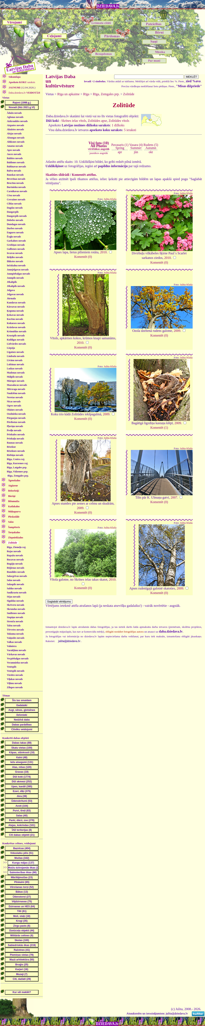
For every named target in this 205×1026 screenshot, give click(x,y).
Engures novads (15, 232)
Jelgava (11, 290)
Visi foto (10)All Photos (98, 145)
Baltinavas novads (16, 166)
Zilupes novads (15, 687)
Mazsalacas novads (17, 385)
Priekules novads (16, 434)
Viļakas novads (15, 679)
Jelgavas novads (15, 294)
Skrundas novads (16, 609)
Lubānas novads (15, 364)
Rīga (86, 94)
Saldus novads (14, 588)
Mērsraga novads (16, 389)
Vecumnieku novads (17, 662)
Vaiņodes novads (15, 637)
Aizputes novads (15, 125)
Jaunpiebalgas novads (18, 273)
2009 (177, 330)
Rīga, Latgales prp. (17, 467)
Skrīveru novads (15, 604)
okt (151, 152)
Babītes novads (15, 158)
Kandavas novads (16, 302)
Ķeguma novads (15, 310)
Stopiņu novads (15, 617)
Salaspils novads (15, 584)
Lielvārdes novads (16, 343)
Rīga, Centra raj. (16, 459)
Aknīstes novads (15, 129)
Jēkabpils (12, 282)
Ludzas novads (14, 368)
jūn (136, 152)
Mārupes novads (15, 380)
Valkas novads (14, 642)
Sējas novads (13, 596)
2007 (174, 497)
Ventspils (11, 666)
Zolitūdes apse (97, 120)
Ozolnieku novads (16, 413)
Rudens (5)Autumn (151, 146)
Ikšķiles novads (15, 257)
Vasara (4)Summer (136, 146)
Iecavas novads (15, 253)
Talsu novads (14, 625)
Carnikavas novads (17, 191)
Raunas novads (15, 442)
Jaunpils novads (15, 277)
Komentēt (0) (83, 256)
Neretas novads (15, 397)
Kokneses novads (16, 323)
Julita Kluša (110, 199)
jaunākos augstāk (98, 153)
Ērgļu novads (14, 236)
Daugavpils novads (17, 216)
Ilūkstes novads (15, 261)
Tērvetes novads (15, 629)
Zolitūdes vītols (119, 120)
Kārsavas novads (16, 306)
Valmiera (11, 646)
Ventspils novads (15, 670)
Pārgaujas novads (16, 418)
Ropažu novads (15, 555)
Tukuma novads (15, 633)
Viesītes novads (15, 675)
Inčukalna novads (16, 265)
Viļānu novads (14, 683)
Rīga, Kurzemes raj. (17, 463)
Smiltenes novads (16, 613)
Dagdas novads (15, 207)
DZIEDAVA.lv (108, 6)
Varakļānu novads (16, 650)
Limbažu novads (15, 356)
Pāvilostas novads (16, 422)
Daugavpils (13, 211)
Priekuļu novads (15, 438)
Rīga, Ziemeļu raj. (16, 547)
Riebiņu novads (15, 455)
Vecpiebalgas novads (17, 658)
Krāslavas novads (16, 327)
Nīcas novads (14, 401)
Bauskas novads (15, 174)
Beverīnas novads (16, 178)
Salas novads (13, 580)
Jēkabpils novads (16, 286)
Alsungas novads (16, 137)
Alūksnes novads (16, 141)
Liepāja (11, 347)
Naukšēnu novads (16, 393)
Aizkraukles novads (17, 121)
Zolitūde (128, 94)
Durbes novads (14, 228)
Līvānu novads (14, 360)
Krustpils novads (16, 335)
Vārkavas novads (16, 654)
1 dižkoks (118, 125)
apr (120, 152)
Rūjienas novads (15, 567)
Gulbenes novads (16, 249)
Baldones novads (16, 162)
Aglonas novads (15, 117)
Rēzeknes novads (16, 451)
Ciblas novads (14, 203)
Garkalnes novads (16, 240)
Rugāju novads (15, 563)
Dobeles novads (15, 220)
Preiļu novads (14, 430)
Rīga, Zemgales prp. (18, 475)
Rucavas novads (15, 559)
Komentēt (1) (159, 427)
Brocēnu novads (15, 183)
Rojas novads (14, 551)
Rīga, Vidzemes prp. (17, 471)
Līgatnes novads (15, 352)
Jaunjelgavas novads (18, 269)
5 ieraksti (130, 130)
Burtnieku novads (16, 187)
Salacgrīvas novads (17, 576)
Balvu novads (14, 170)
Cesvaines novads (16, 199)
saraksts (21, 82)
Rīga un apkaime (68, 94)
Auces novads (14, 154)
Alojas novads (14, 133)
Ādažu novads (14, 113)
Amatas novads (15, 145)
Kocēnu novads (15, 319)
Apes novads (13, 150)
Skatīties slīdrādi (57, 174)
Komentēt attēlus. (84, 174)
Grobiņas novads (16, 244)
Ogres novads (14, 405)
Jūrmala (11, 298)
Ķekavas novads (15, 314)
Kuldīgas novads (15, 339)
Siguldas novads (15, 600)
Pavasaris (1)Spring (119, 146)
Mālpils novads (15, 376)
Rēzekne (11, 446)
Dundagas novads (16, 224)
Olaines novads (15, 409)
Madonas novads (16, 372)
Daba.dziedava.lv (24, 92)
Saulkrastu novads (16, 592)
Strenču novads (15, 621)
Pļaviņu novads (15, 426)
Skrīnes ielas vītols (73, 120)
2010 (103, 252)
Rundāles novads (16, 572)
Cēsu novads (13, 195)
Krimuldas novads (16, 331)
